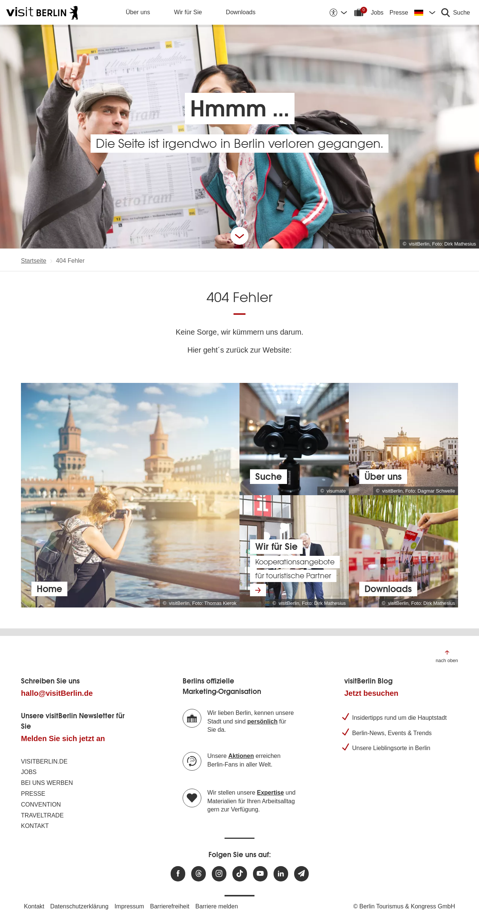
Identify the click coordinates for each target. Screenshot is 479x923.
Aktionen (241, 756)
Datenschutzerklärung (79, 906)
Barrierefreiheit (169, 906)
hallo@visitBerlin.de (57, 693)
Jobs (377, 12)
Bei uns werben (47, 783)
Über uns (138, 12)
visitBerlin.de (44, 761)
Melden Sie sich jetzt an (63, 738)
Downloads (241, 12)
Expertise (270, 792)
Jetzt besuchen (371, 693)
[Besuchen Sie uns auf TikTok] (239, 873)
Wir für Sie (188, 12)
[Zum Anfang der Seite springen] (447, 656)
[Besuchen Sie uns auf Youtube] (260, 873)
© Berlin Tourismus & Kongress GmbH (404, 906)
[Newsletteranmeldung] (301, 873)
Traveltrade (42, 815)
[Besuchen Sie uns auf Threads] (198, 873)
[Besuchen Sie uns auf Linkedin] (281, 873)
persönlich (262, 721)
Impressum (129, 906)
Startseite (33, 261)
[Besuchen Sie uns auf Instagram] (219, 873)
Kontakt (35, 826)
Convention (41, 804)
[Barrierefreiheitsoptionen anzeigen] (338, 12)
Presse (399, 12)
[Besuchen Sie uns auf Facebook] (178, 873)
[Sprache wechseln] (424, 12)
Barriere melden (216, 906)
